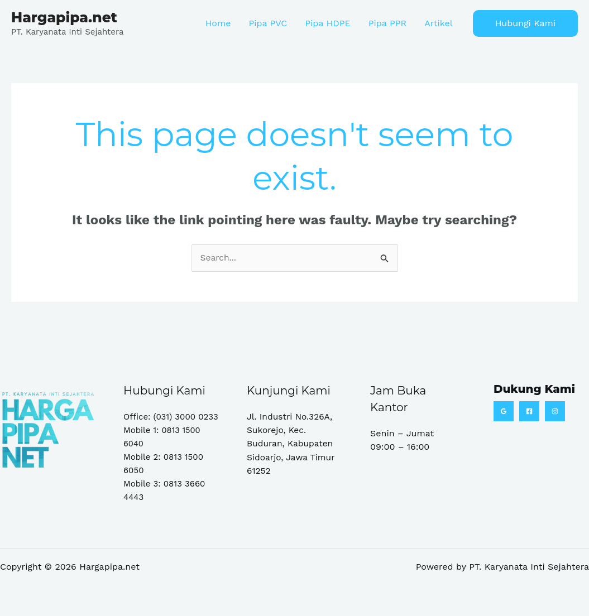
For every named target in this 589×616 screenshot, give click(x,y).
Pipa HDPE (327, 23)
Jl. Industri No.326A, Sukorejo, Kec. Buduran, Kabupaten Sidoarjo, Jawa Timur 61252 (292, 443)
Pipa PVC (267, 23)
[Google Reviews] (504, 411)
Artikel (438, 23)
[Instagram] (555, 411)
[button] (525, 23)
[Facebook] (529, 411)
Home (218, 23)
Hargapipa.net (64, 17)
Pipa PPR (387, 23)
